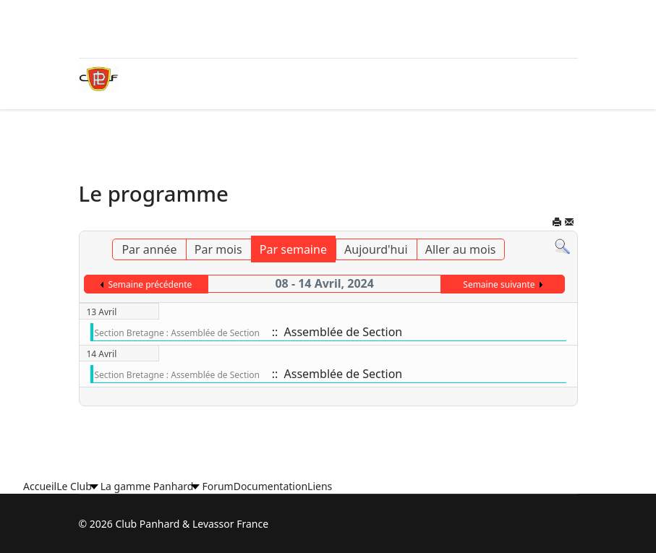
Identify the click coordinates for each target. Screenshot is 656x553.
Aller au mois (460, 249)
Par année (149, 249)
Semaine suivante (498, 284)
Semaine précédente (150, 284)
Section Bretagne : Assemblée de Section (177, 333)
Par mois (218, 249)
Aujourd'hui (375, 249)
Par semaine (293, 249)
